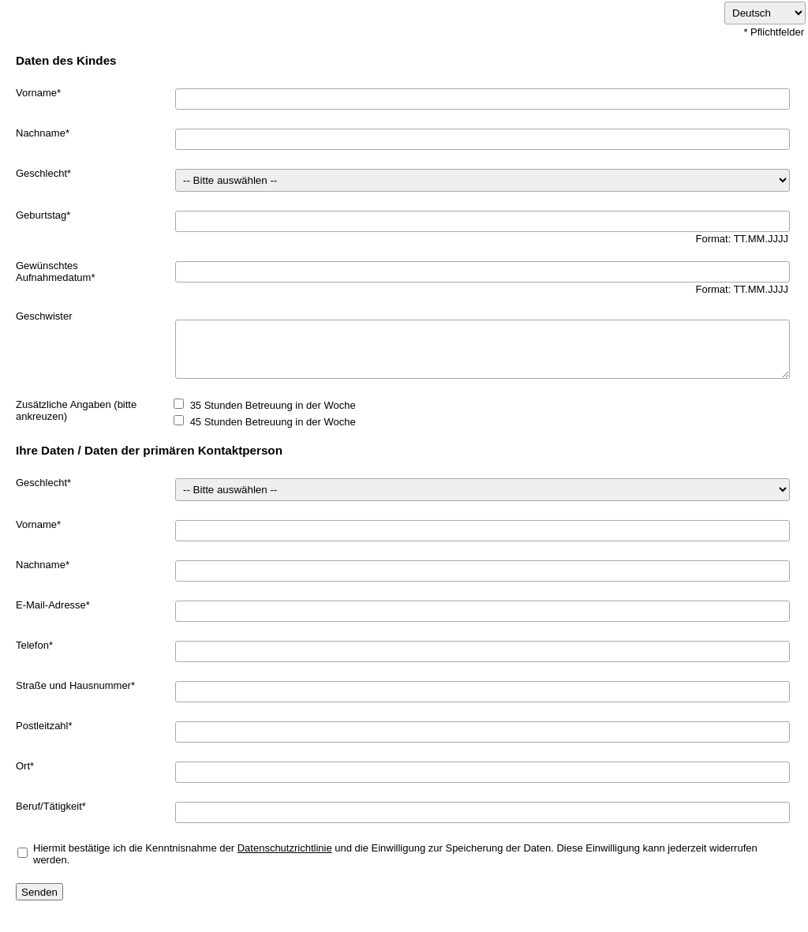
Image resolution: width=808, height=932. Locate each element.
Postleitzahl (42, 726)
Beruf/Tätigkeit (49, 806)
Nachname (40, 133)
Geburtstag (41, 215)
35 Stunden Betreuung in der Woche (273, 405)
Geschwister (44, 316)
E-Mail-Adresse (51, 605)
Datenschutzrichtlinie (285, 848)
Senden (39, 892)
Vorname (36, 93)
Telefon (32, 645)
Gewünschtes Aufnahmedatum (53, 271)
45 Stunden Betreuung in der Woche (273, 422)
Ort (23, 766)
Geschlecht (41, 173)
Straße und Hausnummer (73, 685)
